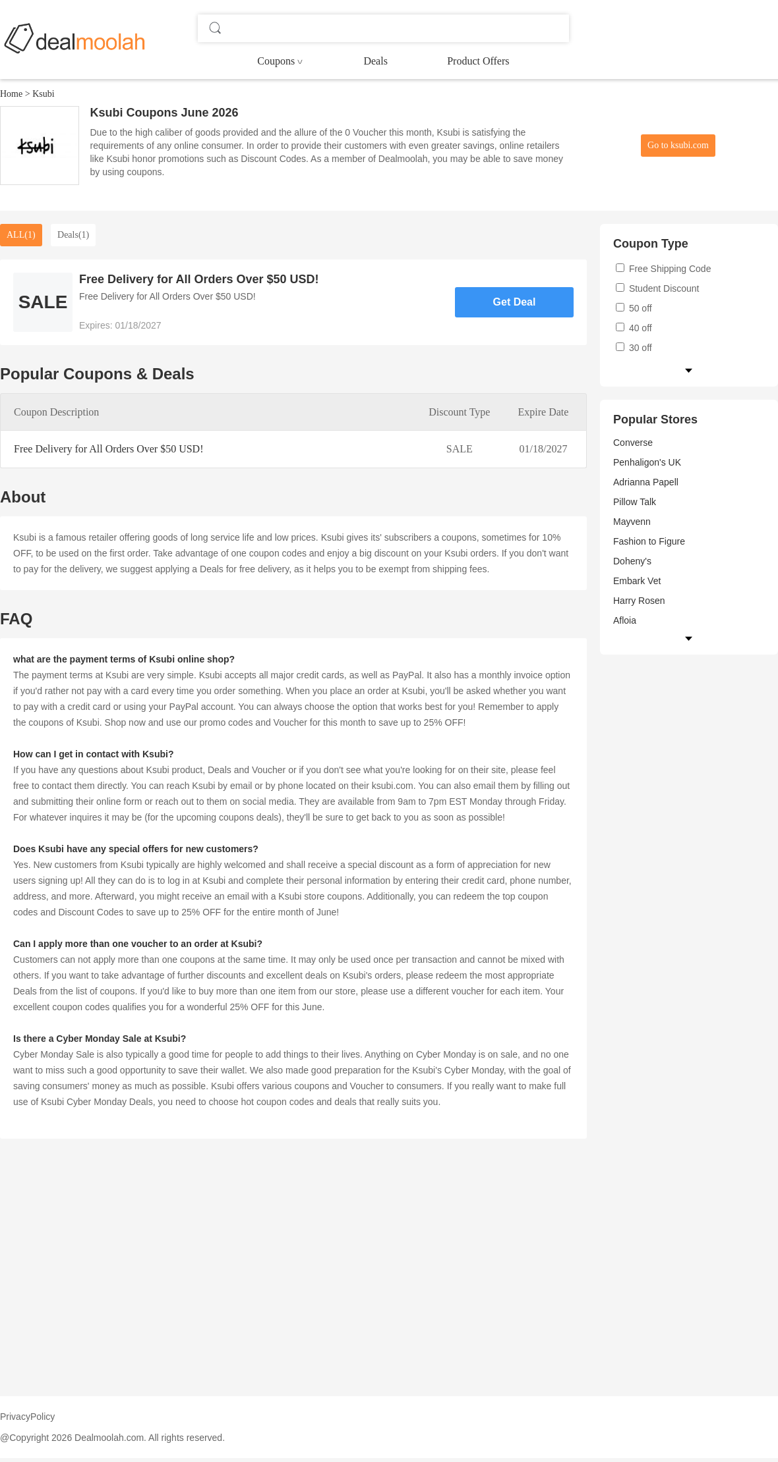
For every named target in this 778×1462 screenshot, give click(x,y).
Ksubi (43, 94)
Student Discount (658, 288)
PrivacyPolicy (27, 1416)
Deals (375, 61)
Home (11, 94)
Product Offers (478, 61)
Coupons (276, 61)
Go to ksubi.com (678, 145)
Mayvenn (632, 521)
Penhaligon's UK (647, 462)
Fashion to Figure (649, 541)
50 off (634, 308)
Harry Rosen (639, 600)
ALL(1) (21, 235)
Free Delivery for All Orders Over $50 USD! (108, 448)
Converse (633, 442)
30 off (634, 347)
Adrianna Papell (645, 482)
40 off (634, 328)
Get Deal (514, 302)
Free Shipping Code (663, 268)
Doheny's (632, 561)
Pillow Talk (634, 502)
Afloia (624, 620)
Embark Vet (637, 581)
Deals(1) (73, 235)
